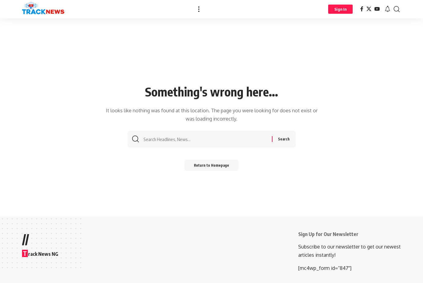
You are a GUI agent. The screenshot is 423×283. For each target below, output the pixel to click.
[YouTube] (377, 9)
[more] (199, 9)
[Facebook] (362, 9)
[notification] (387, 9)
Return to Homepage (211, 167)
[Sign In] (340, 9)
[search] (397, 9)
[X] (369, 9)
